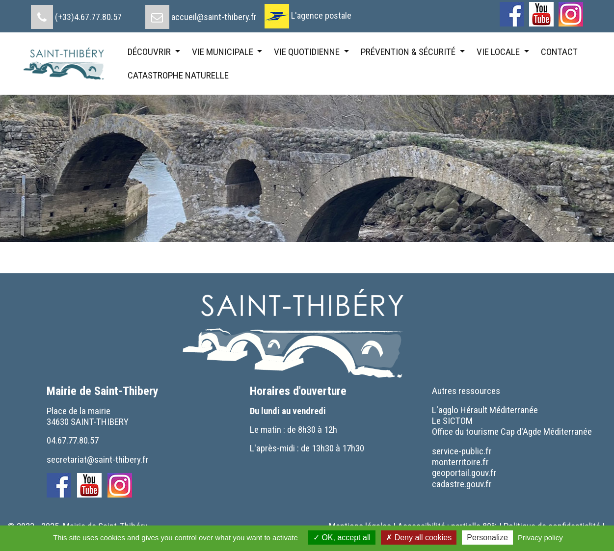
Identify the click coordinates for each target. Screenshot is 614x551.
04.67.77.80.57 (73, 440)
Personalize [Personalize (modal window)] (487, 537)
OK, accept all (342, 537)
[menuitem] (76, 13)
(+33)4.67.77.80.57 (88, 17)
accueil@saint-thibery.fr (214, 17)
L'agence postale (321, 15)
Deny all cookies (419, 537)
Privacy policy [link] (540, 537)
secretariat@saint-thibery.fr (98, 459)
